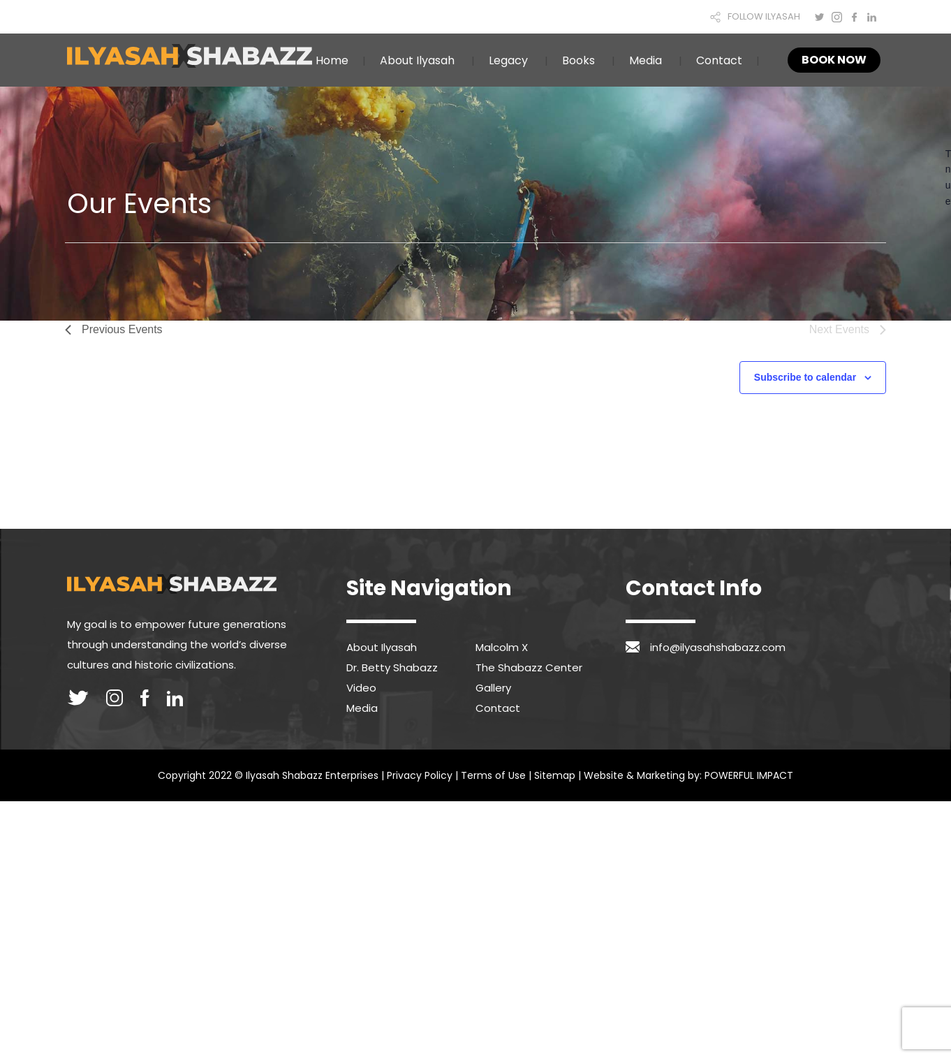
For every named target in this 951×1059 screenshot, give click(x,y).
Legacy (508, 60)
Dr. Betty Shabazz (392, 667)
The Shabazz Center (529, 667)
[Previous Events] (114, 330)
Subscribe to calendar (805, 377)
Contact (719, 60)
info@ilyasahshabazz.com (718, 647)
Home (332, 60)
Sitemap (554, 775)
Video (361, 687)
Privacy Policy (419, 775)
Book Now (834, 60)
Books (578, 60)
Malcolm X (502, 647)
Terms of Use (493, 775)
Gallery (493, 687)
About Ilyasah (417, 60)
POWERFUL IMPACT (749, 775)
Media (645, 60)
